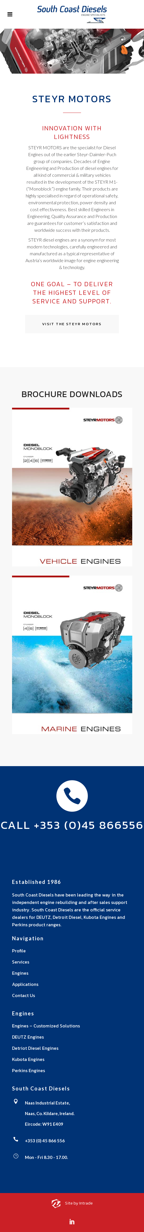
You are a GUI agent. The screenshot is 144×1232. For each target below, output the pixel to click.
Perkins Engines (28, 1070)
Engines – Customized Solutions (46, 1026)
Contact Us (23, 995)
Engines (20, 973)
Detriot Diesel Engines (35, 1048)
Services (20, 962)
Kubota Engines (28, 1059)
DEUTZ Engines (28, 1037)
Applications (25, 984)
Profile (19, 950)
